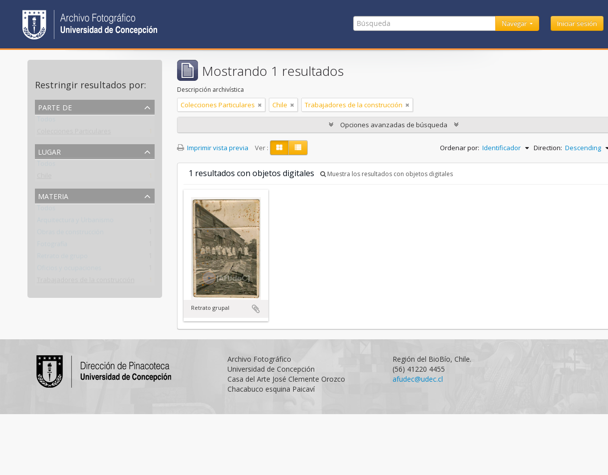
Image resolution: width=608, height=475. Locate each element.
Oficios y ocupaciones (69, 269)
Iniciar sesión (577, 23)
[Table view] (298, 147)
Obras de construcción (70, 234)
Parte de (55, 106)
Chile (44, 177)
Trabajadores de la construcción (86, 281)
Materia (53, 195)
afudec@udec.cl (418, 379)
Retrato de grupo (62, 257)
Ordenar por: (459, 147)
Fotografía (52, 245)
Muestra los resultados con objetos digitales (386, 174)
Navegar (515, 23)
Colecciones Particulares (74, 133)
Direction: (548, 147)
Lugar (49, 151)
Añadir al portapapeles (256, 309)
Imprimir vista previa (212, 147)
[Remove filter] (260, 105)
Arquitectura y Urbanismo (75, 222)
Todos (46, 121)
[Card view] (279, 147)
